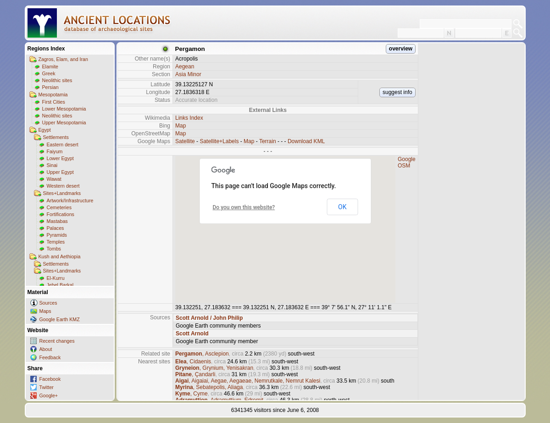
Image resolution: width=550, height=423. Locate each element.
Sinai (52, 165)
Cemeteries (59, 207)
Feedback (50, 357)
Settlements (56, 137)
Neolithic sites (57, 80)
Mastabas (57, 221)
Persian (50, 87)
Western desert (63, 186)
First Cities (53, 102)
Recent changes (57, 341)
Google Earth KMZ (59, 319)
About (45, 349)
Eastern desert (62, 144)
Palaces (55, 228)
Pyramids (57, 235)
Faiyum (55, 151)
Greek (49, 73)
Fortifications (60, 214)
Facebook (50, 379)
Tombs (54, 248)
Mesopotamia (53, 94)
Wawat (54, 179)
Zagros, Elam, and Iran (63, 59)
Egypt (45, 130)
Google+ (48, 395)
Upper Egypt (60, 172)
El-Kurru (56, 278)
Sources (48, 303)
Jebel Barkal (60, 285)
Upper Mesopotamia (64, 122)
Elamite (50, 66)
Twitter (46, 387)
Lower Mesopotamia (64, 108)
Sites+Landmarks (62, 193)
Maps (45, 311)
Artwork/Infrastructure (70, 200)
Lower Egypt (60, 158)
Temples (56, 242)
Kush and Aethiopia (60, 256)
